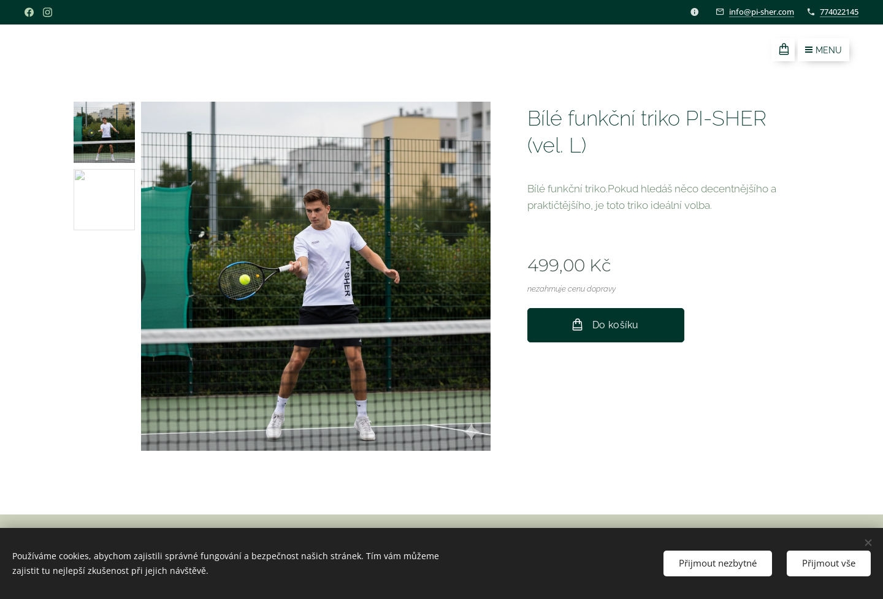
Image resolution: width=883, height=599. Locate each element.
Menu (823, 50)
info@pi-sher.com (761, 11)
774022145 (839, 11)
